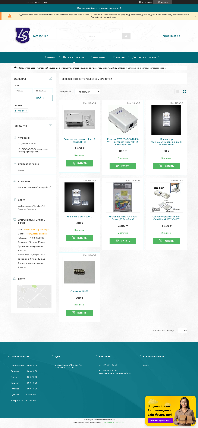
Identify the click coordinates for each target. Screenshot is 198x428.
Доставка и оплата (144, 57)
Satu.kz (112, 419)
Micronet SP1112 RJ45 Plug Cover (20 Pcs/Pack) (123, 218)
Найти (40, 97)
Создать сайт (32, 2)
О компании (98, 57)
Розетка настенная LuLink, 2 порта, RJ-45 (79, 140)
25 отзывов (147, 2)
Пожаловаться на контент (114, 422)
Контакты (119, 57)
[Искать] (126, 36)
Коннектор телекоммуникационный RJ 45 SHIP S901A (166, 142)
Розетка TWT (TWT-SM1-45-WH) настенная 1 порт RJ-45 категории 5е (123, 142)
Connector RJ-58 (79, 291)
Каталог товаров (73, 57)
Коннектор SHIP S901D (79, 216)
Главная (50, 57)
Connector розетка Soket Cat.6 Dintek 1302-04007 (166, 218)
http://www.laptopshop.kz (37, 229)
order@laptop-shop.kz (36, 233)
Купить (82, 163)
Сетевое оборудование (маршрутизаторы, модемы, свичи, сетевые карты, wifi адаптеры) (81, 68)
